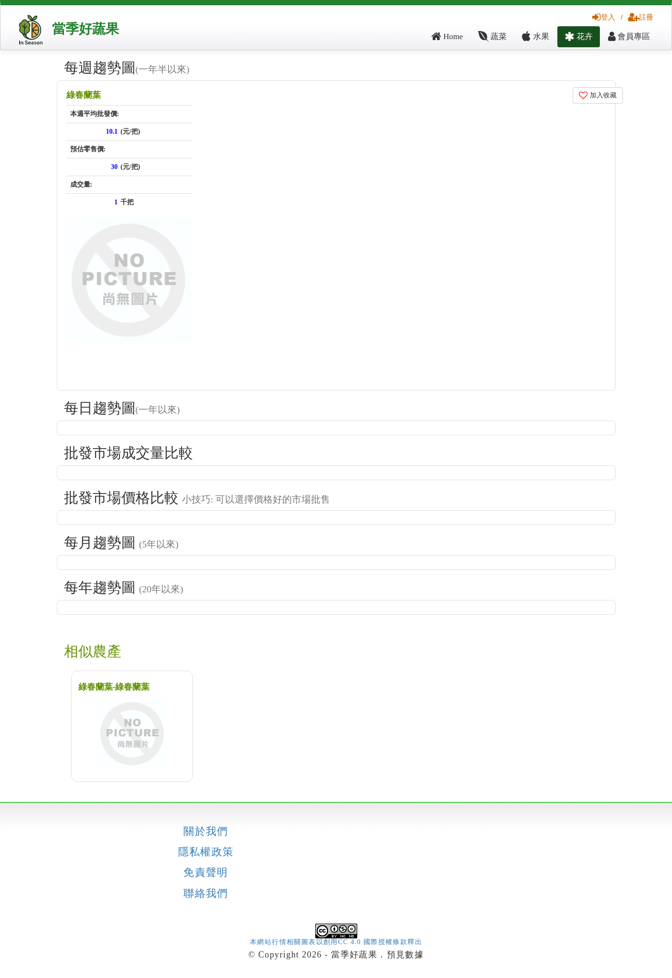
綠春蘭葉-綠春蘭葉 (114, 687)
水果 (535, 36)
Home (447, 36)
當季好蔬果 (85, 28)
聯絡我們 (205, 893)
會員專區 (629, 36)
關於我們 (205, 831)
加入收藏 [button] (598, 95)
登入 (603, 17)
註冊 (640, 17)
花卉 (579, 36)
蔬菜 (492, 36)
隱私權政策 (206, 852)
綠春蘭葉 (83, 95)
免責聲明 (205, 872)
